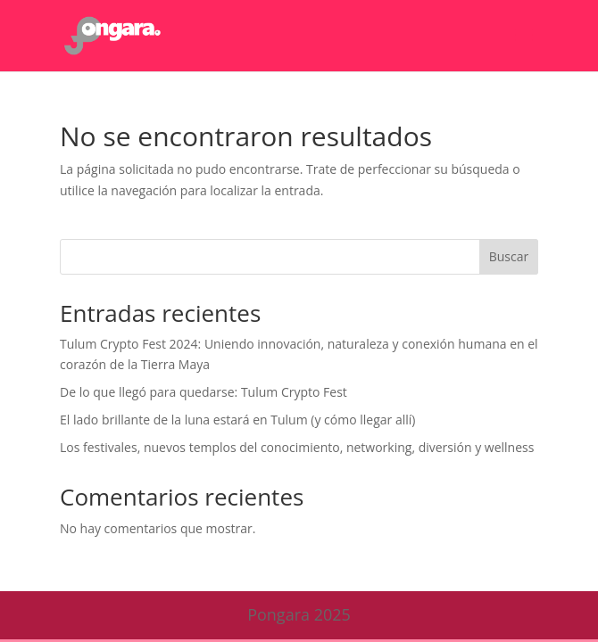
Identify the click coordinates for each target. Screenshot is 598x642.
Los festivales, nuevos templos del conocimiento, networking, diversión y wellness (297, 447)
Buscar (509, 256)
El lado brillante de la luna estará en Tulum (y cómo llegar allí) (237, 419)
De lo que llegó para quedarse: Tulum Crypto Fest (203, 391)
